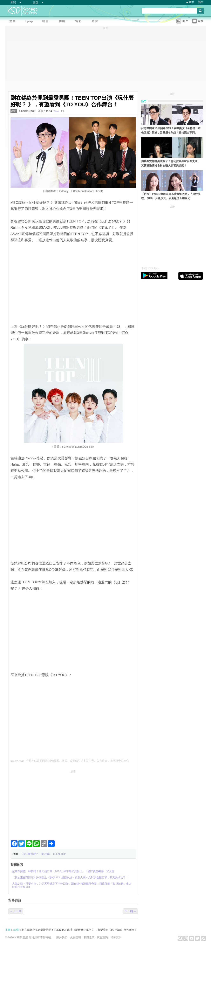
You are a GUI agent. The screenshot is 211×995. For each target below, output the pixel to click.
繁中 (191, 2)
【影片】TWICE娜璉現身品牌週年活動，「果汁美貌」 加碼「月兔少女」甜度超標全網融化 (171, 196)
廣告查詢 (102, 937)
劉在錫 (46, 854)
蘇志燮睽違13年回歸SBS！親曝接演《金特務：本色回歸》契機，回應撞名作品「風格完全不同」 (170, 130)
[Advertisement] (73, 803)
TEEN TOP (59, 854)
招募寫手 (116, 937)
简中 (201, 2)
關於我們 (61, 937)
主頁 (8, 929)
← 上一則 (16, 911)
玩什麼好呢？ (30, 854)
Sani (56, 111)
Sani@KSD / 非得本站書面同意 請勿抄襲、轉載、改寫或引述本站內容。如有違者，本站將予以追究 (70, 760)
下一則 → (130, 911)
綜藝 (13, 111)
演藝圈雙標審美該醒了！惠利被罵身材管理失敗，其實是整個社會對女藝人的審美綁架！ (170, 163)
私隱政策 (89, 937)
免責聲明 (75, 937)
